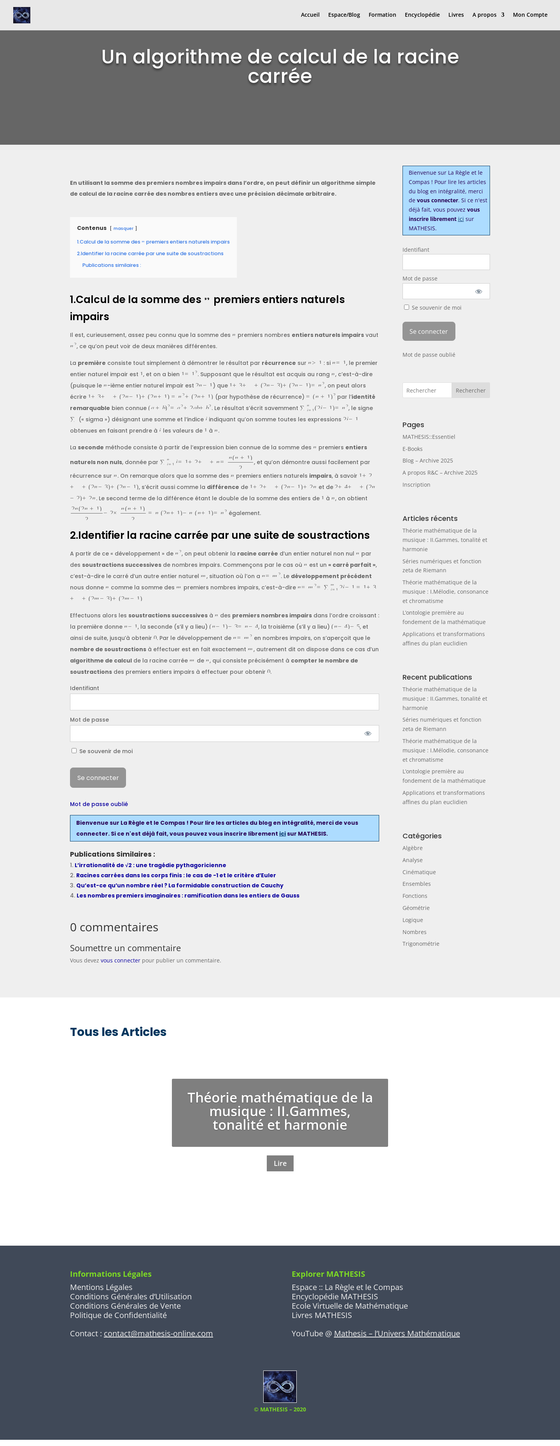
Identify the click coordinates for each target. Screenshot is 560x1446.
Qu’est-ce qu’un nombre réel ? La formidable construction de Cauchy (180, 885)
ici (282, 834)
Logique (412, 920)
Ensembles (416, 883)
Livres (456, 16)
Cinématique (419, 872)
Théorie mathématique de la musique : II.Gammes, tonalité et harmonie (444, 540)
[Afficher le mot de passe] (368, 733)
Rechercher (471, 390)
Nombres (414, 932)
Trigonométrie (420, 943)
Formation (382, 16)
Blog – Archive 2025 (427, 460)
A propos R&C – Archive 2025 (440, 472)
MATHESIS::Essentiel (428, 436)
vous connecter (120, 960)
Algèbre (412, 848)
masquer (123, 228)
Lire (280, 1166)
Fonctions (414, 895)
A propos (484, 16)
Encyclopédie (422, 16)
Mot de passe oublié (99, 804)
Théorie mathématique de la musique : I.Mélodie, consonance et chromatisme (445, 591)
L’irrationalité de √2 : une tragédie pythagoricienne (150, 865)
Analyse (412, 860)
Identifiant (84, 688)
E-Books (412, 448)
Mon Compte (530, 16)
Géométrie (416, 907)
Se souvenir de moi (102, 751)
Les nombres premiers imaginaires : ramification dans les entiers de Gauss (188, 895)
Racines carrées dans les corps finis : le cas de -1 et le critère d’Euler (176, 875)
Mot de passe (89, 720)
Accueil (310, 16)
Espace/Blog (344, 16)
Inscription (416, 484)
